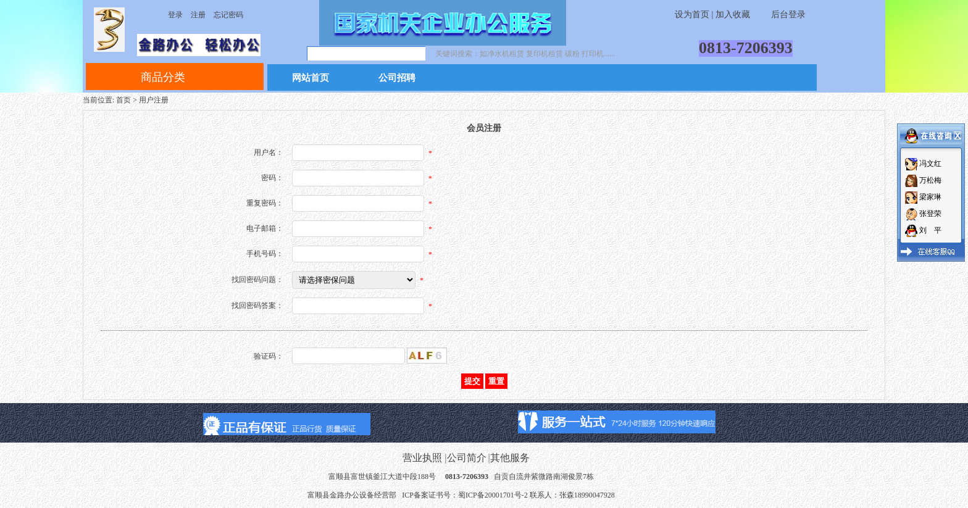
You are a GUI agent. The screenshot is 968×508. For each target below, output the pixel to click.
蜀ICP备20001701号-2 (493, 495)
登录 (175, 14)
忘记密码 (228, 14)
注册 (198, 14)
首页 (123, 100)
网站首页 (310, 78)
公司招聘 (396, 78)
